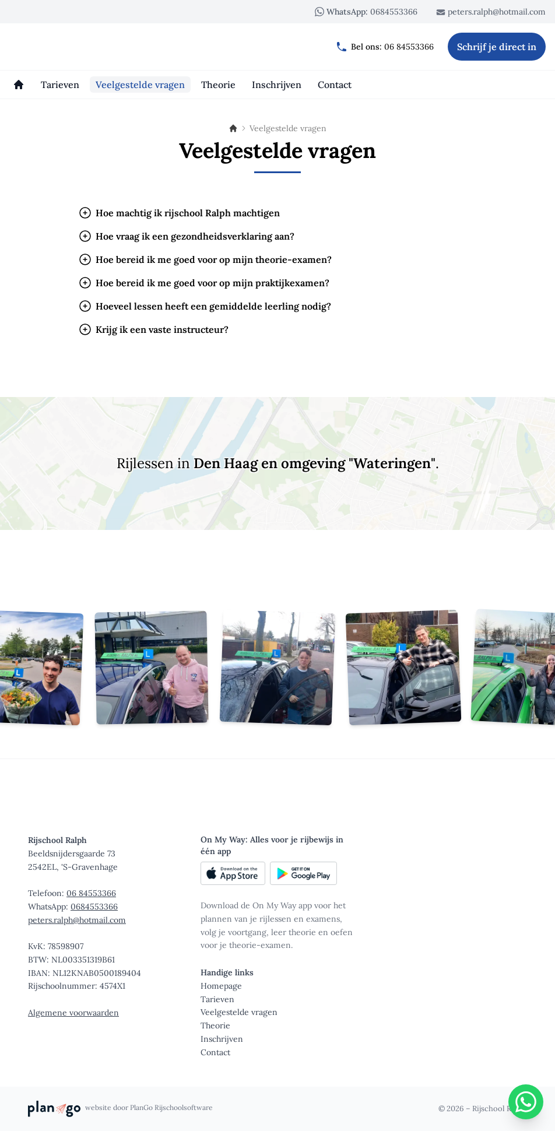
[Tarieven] (60, 85)
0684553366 (366, 11)
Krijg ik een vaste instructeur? (153, 329)
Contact (215, 1052)
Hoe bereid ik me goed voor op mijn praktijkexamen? (203, 283)
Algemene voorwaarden (73, 1012)
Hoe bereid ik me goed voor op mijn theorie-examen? (205, 259)
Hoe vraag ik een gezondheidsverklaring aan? (186, 236)
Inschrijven (222, 1039)
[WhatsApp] (526, 1102)
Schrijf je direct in (496, 46)
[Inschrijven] (277, 85)
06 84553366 (385, 46)
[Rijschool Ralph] (65, 46)
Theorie (215, 1025)
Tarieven (217, 999)
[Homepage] (19, 85)
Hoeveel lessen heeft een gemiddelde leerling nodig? (204, 306)
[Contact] (335, 85)
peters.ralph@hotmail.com (491, 11)
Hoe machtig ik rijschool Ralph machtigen (179, 213)
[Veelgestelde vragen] (140, 85)
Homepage (221, 986)
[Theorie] (218, 85)
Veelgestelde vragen (239, 1012)
